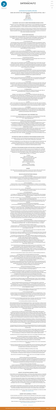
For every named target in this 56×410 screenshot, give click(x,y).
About (52, 3)
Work (52, 1)
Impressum (25, 405)
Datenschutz (30, 405)
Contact (52, 5)
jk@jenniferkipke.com (29, 19)
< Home (28, 1)
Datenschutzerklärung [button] (37, 408)
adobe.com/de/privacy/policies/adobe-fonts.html (28, 402)
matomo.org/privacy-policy (29, 390)
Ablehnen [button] (47, 408)
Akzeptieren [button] (52, 408)
